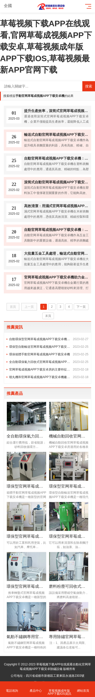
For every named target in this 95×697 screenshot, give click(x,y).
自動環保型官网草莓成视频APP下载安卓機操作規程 (48, 339)
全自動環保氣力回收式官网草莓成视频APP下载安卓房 (48, 362)
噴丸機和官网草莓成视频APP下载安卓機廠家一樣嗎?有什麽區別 (48, 377)
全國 (11, 6)
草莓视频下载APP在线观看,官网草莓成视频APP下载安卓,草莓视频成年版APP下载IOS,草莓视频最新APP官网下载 (46, 46)
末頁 (48, 316)
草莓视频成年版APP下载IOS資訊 (59, 689)
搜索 (88, 86)
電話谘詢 (12, 687)
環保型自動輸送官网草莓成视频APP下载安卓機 (48, 347)
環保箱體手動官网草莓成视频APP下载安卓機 (48, 354)
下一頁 (81, 307)
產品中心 (36, 687)
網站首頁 (83, 687)
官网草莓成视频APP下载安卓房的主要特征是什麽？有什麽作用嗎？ (48, 369)
